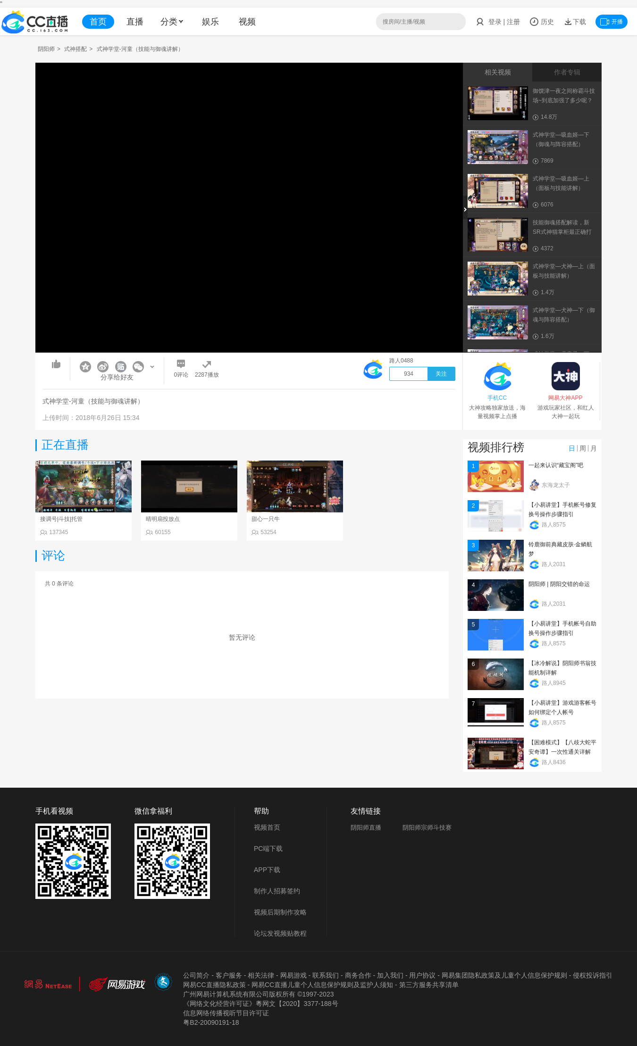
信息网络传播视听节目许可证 (226, 1013)
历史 (541, 21)
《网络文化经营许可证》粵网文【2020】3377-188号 (260, 1003)
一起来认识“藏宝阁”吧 (555, 465)
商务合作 (358, 975)
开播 (611, 22)
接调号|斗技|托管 (61, 519)
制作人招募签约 (277, 891)
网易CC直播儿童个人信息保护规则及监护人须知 (322, 984)
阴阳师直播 (366, 827)
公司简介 (196, 975)
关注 (441, 374)
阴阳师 (46, 49)
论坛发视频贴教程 (280, 933)
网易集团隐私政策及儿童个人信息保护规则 (504, 975)
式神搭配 (75, 49)
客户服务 (229, 975)
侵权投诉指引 (592, 975)
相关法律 (261, 975)
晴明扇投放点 (163, 519)
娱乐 (210, 21)
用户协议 (422, 975)
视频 (247, 21)
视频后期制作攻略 (280, 912)
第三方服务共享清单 (429, 984)
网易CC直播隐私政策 (214, 984)
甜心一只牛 (265, 519)
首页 (98, 21)
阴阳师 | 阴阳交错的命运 (559, 584)
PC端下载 (268, 848)
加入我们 (390, 975)
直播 (134, 21)
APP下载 (267, 869)
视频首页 (267, 827)
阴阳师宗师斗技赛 (427, 827)
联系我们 (325, 975)
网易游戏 (293, 975)
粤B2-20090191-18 (211, 1022)
